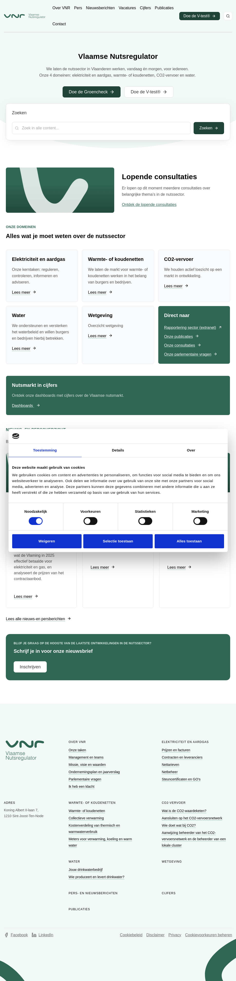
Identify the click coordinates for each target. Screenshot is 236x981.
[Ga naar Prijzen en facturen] (176, 750)
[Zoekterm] (101, 128)
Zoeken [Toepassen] (208, 128)
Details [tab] (118, 450)
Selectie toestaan (118, 541)
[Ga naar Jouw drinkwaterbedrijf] (86, 870)
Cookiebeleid (131, 935)
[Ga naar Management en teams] (86, 757)
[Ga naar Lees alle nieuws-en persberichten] (38, 619)
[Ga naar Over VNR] (61, 8)
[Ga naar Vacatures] (127, 8)
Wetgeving (172, 861)
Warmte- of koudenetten (92, 802)
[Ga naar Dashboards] (26, 406)
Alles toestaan (189, 541)
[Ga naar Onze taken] (78, 750)
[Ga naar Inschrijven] (30, 666)
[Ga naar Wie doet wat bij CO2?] (179, 825)
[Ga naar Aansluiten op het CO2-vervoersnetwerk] (192, 818)
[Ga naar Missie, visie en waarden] (88, 765)
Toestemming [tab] (45, 450)
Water (74, 861)
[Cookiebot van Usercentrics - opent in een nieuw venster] (202, 436)
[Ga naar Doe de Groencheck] (92, 91)
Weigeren (46, 541)
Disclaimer (155, 935)
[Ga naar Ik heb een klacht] (82, 786)
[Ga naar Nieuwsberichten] (100, 8)
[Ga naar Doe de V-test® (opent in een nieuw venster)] (199, 16)
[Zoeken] (228, 16)
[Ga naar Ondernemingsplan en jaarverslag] (95, 772)
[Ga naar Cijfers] (145, 8)
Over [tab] (191, 450)
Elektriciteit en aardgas (185, 742)
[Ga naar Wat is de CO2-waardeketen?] (184, 811)
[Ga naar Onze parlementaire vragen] (190, 354)
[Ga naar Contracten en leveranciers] (182, 757)
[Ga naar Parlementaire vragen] (85, 779)
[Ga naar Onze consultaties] (182, 345)
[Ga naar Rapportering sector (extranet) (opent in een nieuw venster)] (193, 328)
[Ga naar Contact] (59, 24)
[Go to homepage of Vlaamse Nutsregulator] (25, 750)
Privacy (175, 935)
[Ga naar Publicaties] (164, 8)
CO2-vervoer (174, 802)
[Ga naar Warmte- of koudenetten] (87, 811)
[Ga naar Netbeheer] (170, 772)
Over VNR (77, 742)
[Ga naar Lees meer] (24, 292)
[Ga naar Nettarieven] (171, 765)
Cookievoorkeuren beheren (208, 935)
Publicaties (79, 909)
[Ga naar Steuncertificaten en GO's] (181, 779)
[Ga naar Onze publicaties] (181, 337)
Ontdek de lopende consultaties (149, 205)
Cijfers (169, 893)
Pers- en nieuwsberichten (93, 893)
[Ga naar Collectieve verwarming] (87, 818)
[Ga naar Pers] (78, 8)
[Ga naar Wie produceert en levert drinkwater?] (97, 877)
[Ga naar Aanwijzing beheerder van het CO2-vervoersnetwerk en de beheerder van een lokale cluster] (194, 839)
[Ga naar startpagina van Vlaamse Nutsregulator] (24, 16)
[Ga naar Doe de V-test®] (148, 91)
